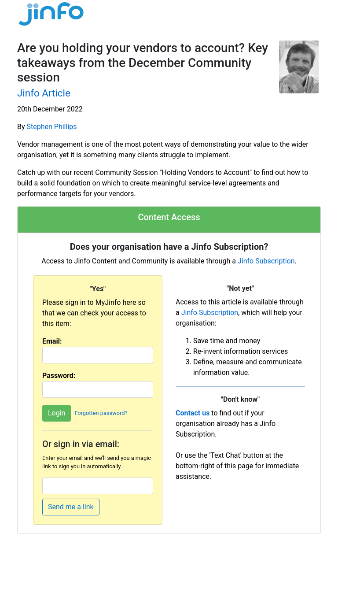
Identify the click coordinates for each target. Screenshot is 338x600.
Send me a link (71, 507)
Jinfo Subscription (266, 261)
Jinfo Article (43, 93)
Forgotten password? (100, 413)
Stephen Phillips (52, 126)
